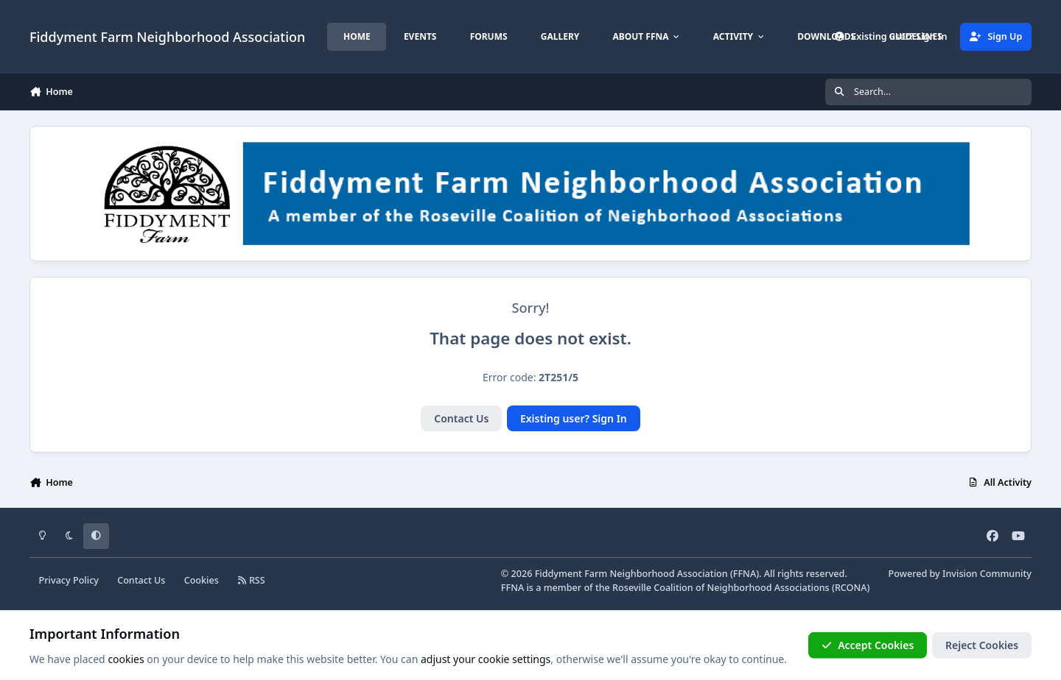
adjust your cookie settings (485, 659)
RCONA (851, 587)
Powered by (960, 573)
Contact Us (461, 418)
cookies (126, 659)
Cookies (201, 580)
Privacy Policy (69, 580)
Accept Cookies (868, 645)
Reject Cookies (981, 645)
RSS (251, 580)
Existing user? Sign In (573, 418)
